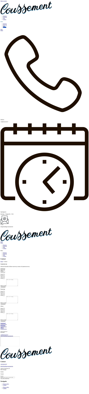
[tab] (44, 268)
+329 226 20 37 (4, 368)
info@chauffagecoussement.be (7, 370)
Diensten (5, 16)
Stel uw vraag (3, 287)
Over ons (5, 17)
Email (2, 275)
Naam (2, 274)
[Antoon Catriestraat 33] (10, 345)
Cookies (4, 389)
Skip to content (4, 1)
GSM (2, 278)
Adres (2, 276)
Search (2, 381)
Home (2, 261)
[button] (44, 21)
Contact (4, 19)
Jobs (4, 18)
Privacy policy (6, 387)
